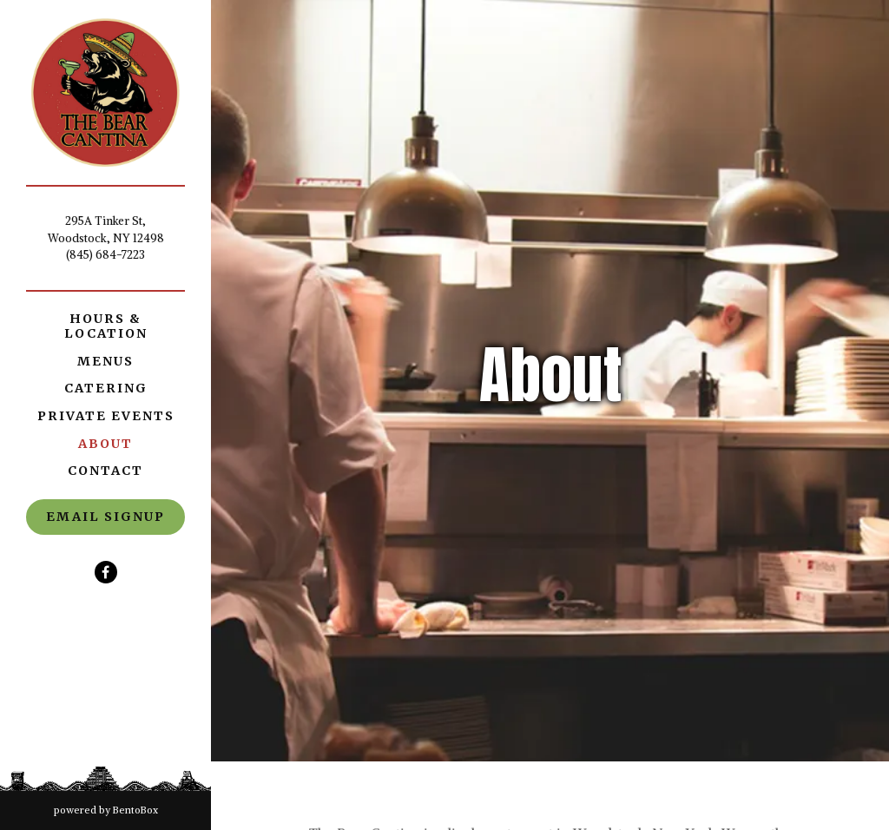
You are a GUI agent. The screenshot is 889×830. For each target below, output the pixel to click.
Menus (105, 361)
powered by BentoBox (133, 809)
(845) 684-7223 (105, 254)
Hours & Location (106, 326)
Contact (105, 470)
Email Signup (105, 516)
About (105, 443)
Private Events (106, 416)
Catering (106, 388)
